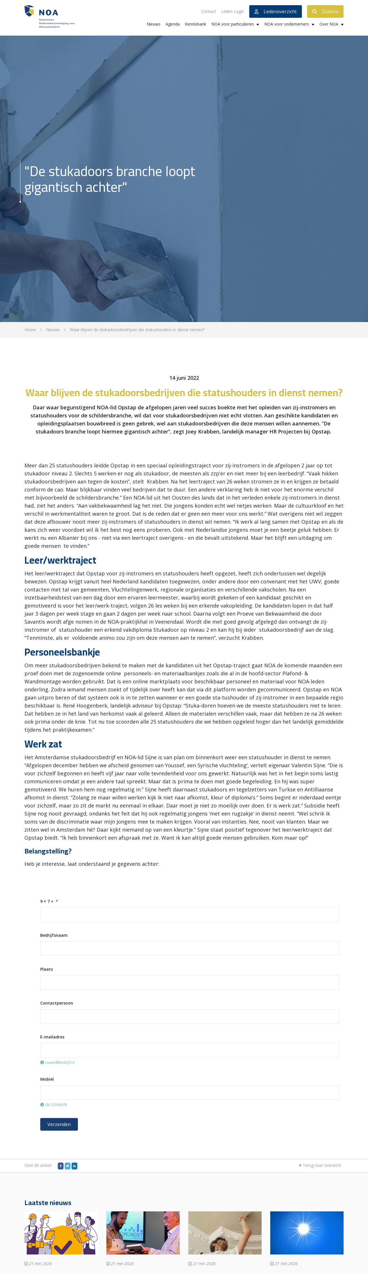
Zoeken (325, 11)
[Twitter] (67, 1166)
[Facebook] (61, 1166)
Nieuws (153, 24)
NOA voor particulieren (232, 24)
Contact (208, 11)
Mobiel (47, 1079)
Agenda (173, 24)
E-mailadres (52, 1037)
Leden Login (232, 11)
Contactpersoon (56, 1003)
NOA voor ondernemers (286, 24)
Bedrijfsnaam (54, 935)
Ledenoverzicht (275, 11)
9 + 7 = (46, 901)
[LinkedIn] (74, 1166)
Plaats (46, 969)
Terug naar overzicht (319, 1165)
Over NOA (328, 24)
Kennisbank (195, 24)
